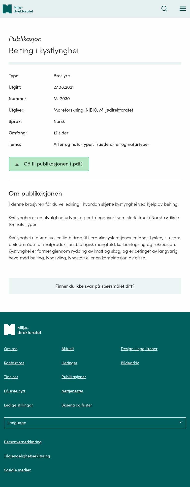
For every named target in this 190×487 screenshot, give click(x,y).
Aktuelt (68, 348)
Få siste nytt (14, 390)
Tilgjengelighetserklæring (27, 455)
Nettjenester (72, 390)
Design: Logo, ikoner (139, 348)
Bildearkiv (130, 362)
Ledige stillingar (18, 405)
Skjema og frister (77, 405)
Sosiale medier (17, 469)
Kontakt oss (14, 362)
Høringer (69, 362)
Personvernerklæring (23, 441)
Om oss (10, 348)
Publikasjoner (74, 376)
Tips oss (11, 376)
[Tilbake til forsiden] (17, 9)
